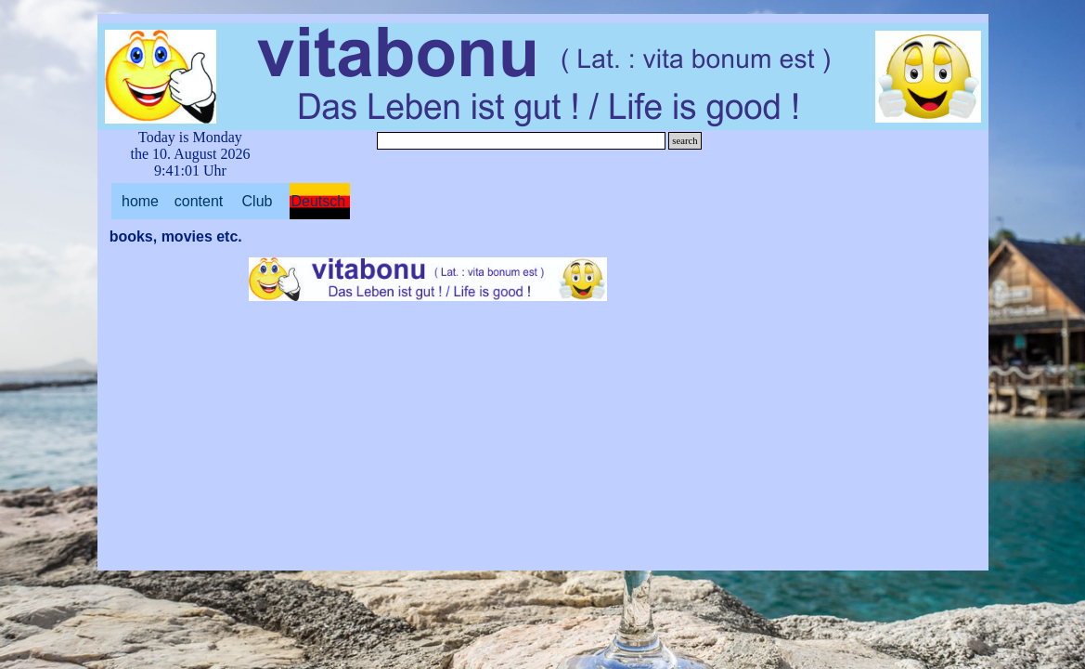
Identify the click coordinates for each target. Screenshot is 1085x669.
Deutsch (318, 201)
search (684, 141)
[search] (521, 141)
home (140, 201)
